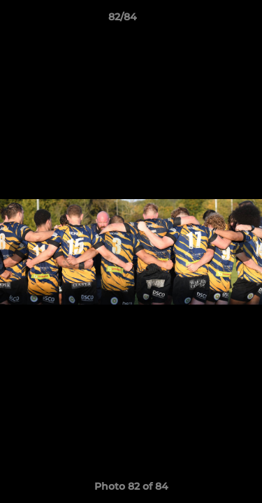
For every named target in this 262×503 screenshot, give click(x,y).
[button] (211, 20)
